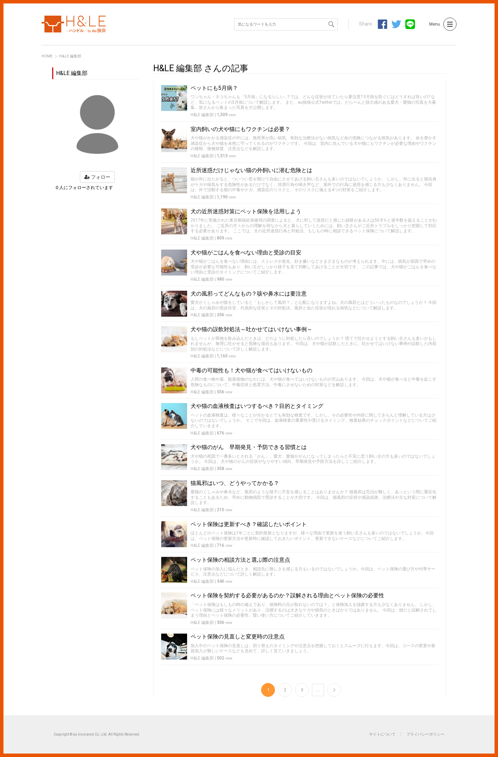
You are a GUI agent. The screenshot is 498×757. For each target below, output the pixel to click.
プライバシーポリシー (425, 734)
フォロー (97, 177)
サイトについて (382, 734)
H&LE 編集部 (202, 114)
